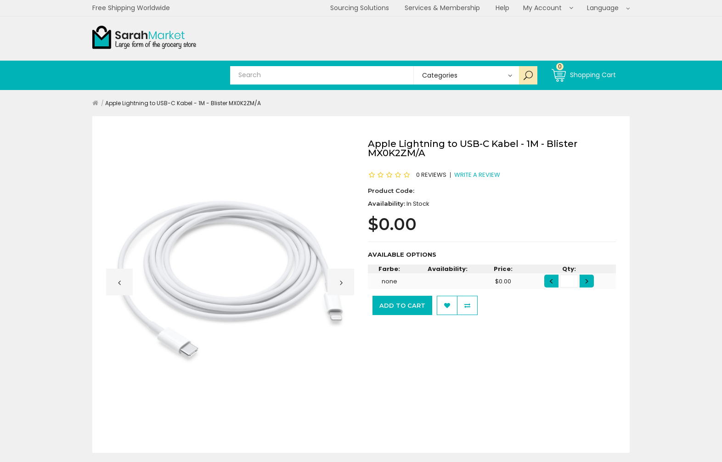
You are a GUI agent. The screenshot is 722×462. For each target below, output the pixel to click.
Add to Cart (402, 305)
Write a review (477, 174)
